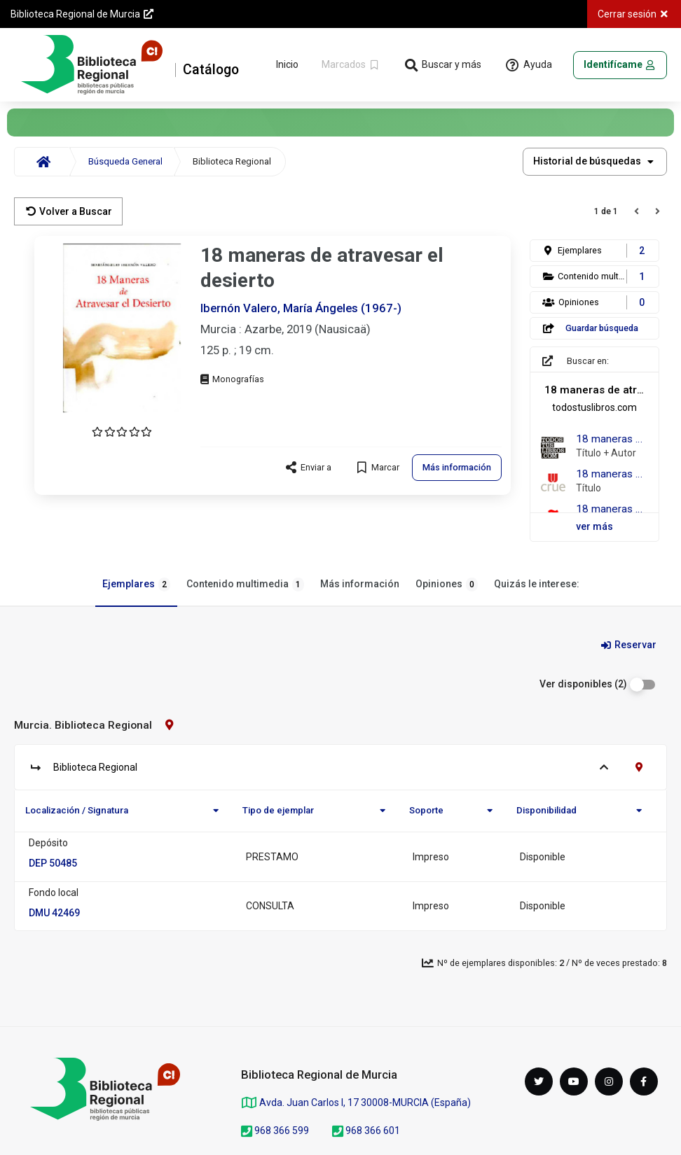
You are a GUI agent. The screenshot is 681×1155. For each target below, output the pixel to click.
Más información (359, 583)
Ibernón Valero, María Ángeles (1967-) (300, 308)
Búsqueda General (125, 161)
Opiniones (446, 585)
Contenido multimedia (245, 585)
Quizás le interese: (536, 583)
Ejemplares (136, 585)
